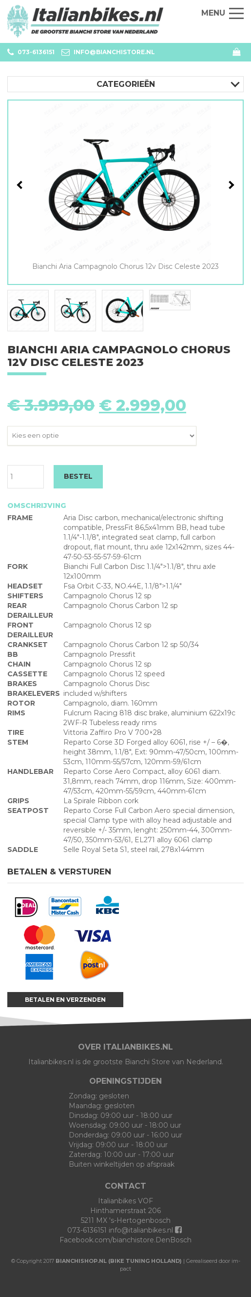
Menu (222, 13)
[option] (125, 186)
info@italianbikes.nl (141, 1230)
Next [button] (230, 185)
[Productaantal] (25, 476)
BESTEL (78, 476)
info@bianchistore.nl (108, 52)
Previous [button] (21, 185)
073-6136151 (31, 52)
